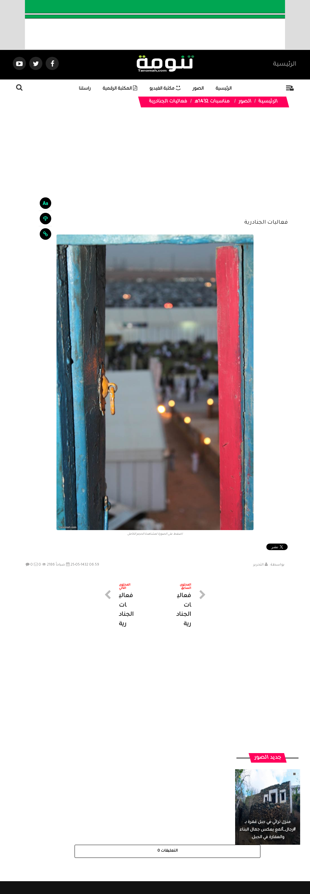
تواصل (122, 835)
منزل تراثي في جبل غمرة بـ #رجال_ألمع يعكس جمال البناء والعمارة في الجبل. (268, 716)
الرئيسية (284, 64)
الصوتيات (145, 835)
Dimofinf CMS (160, 867)
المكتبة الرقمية (120, 88)
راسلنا (85, 88)
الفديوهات (171, 835)
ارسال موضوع (94, 835)
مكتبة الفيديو (165, 88)
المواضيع (197, 835)
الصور (198, 88)
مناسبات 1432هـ (212, 101)
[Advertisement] (155, 168)
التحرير (258, 565)
